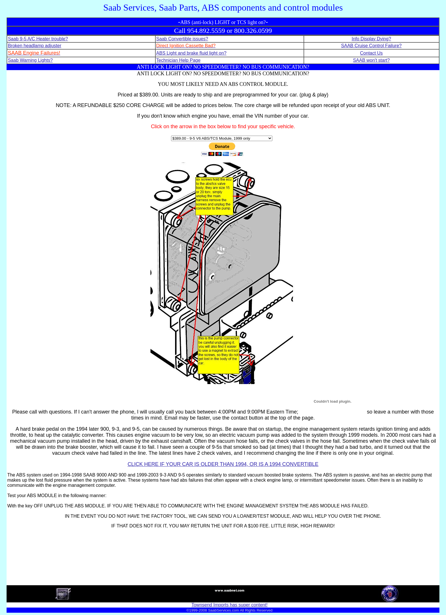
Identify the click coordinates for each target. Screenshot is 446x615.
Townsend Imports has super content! (229, 604)
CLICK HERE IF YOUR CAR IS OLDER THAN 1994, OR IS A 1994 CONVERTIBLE (223, 464)
